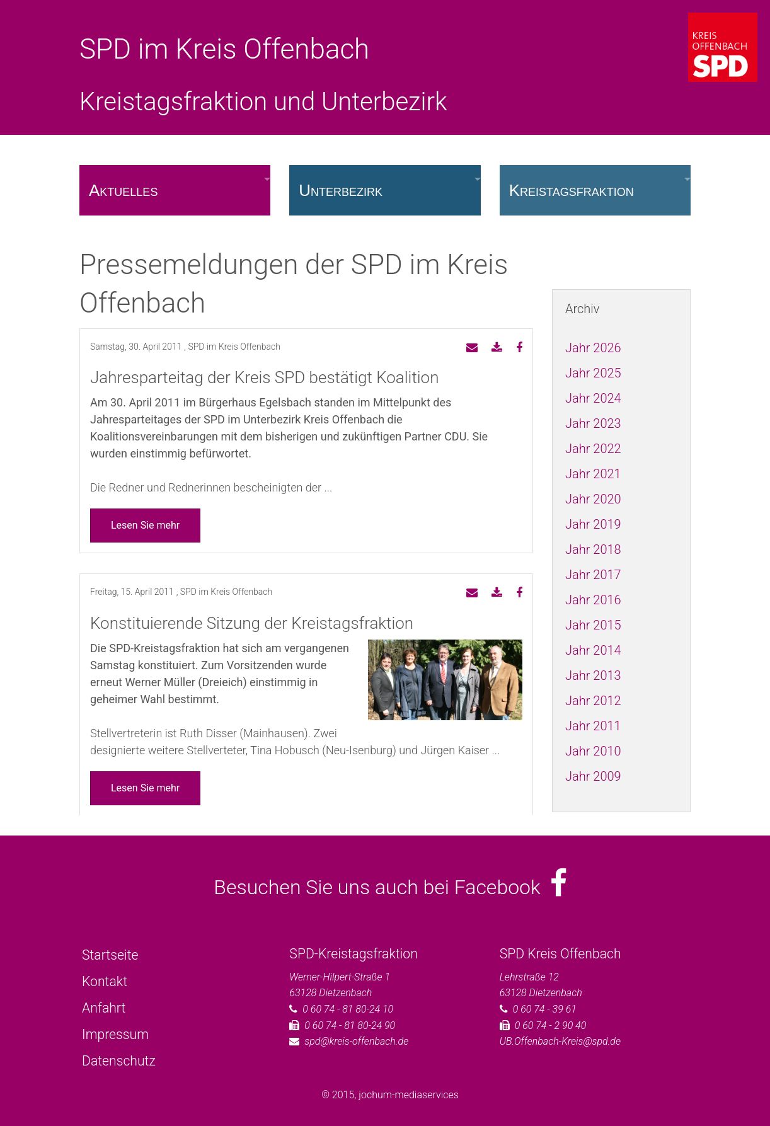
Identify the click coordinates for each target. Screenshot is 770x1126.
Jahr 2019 (593, 524)
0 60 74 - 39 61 (545, 1009)
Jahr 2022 (593, 448)
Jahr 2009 (593, 776)
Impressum (115, 1034)
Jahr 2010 (593, 751)
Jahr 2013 (593, 675)
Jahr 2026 (593, 347)
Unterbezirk (340, 190)
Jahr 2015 (593, 625)
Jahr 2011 (593, 725)
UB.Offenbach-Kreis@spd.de (560, 1041)
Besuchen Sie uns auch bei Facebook (390, 887)
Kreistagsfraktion (571, 190)
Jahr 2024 (593, 398)
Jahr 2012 (593, 700)
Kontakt (104, 981)
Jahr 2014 (593, 650)
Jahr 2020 (593, 499)
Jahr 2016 (593, 599)
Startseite (110, 955)
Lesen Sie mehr (145, 525)
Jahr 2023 (593, 423)
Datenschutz (119, 1061)
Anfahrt (103, 1008)
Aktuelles (123, 190)
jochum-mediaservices (409, 1095)
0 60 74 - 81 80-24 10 (347, 1009)
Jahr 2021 (593, 473)
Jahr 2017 (593, 574)
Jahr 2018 (593, 549)
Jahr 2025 (593, 373)
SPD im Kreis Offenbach (224, 49)
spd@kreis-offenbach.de (356, 1041)
